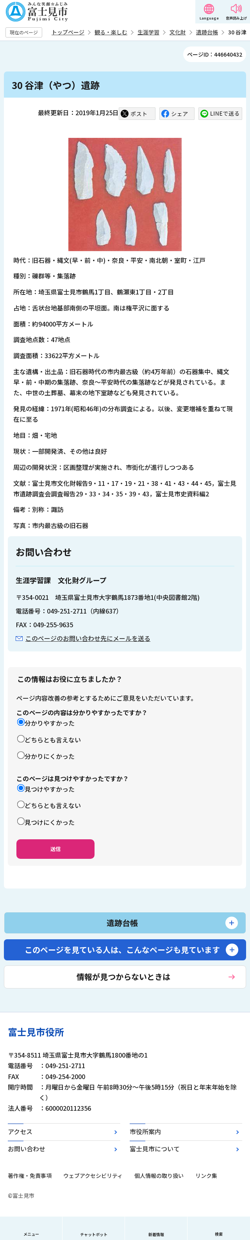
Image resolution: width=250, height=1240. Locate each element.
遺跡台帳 (207, 32)
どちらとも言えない (53, 739)
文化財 (178, 32)
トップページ (68, 32)
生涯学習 (148, 32)
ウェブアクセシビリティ (93, 1175)
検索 (219, 1234)
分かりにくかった (50, 756)
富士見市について (155, 1148)
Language (209, 18)
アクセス (20, 1131)
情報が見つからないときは (123, 976)
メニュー (31, 1234)
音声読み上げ (236, 18)
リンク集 (206, 1175)
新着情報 (156, 1234)
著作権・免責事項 (30, 1175)
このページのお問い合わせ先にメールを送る (87, 638)
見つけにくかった (50, 822)
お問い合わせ (26, 1148)
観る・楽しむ (111, 32)
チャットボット (93, 1234)
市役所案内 (145, 1131)
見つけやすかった (50, 789)
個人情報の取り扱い (159, 1175)
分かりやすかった (50, 723)
